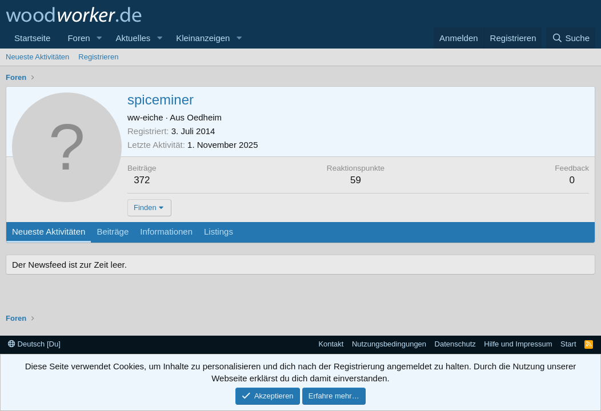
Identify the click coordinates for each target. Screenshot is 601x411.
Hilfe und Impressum (518, 344)
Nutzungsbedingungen (389, 344)
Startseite (32, 38)
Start (568, 344)
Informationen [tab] (166, 231)
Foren (78, 38)
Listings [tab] (218, 231)
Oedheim (204, 117)
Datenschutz (455, 344)
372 (142, 180)
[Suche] (570, 38)
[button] (99, 38)
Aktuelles (132, 38)
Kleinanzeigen (203, 38)
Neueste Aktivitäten (37, 57)
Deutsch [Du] (34, 344)
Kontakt (330, 344)
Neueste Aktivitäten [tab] (48, 231)
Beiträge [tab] (113, 231)
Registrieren (98, 57)
